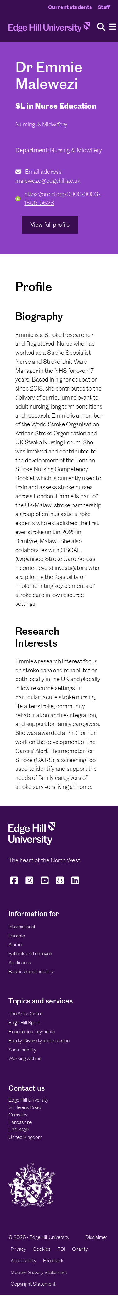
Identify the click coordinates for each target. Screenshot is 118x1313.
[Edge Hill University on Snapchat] (60, 884)
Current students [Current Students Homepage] (70, 7)
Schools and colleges (30, 953)
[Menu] (112, 26)
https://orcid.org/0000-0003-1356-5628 (58, 199)
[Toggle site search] (101, 27)
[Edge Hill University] (31, 843)
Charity (80, 1249)
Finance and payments (31, 1032)
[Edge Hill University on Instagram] (29, 884)
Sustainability (22, 1050)
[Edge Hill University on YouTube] (45, 884)
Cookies (41, 1249)
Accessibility (23, 1260)
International (21, 927)
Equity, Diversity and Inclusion (39, 1041)
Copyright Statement (33, 1284)
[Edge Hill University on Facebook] (14, 884)
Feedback (53, 1260)
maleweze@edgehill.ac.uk (47, 180)
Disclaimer (96, 1237)
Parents (16, 936)
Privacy (18, 1249)
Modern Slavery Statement (39, 1272)
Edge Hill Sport (24, 1023)
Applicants (19, 962)
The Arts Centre (25, 1014)
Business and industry (30, 971)
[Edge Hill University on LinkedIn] (75, 884)
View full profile (50, 224)
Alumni (15, 944)
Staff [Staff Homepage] (104, 7)
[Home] (49, 29)
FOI (61, 1249)
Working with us (24, 1058)
